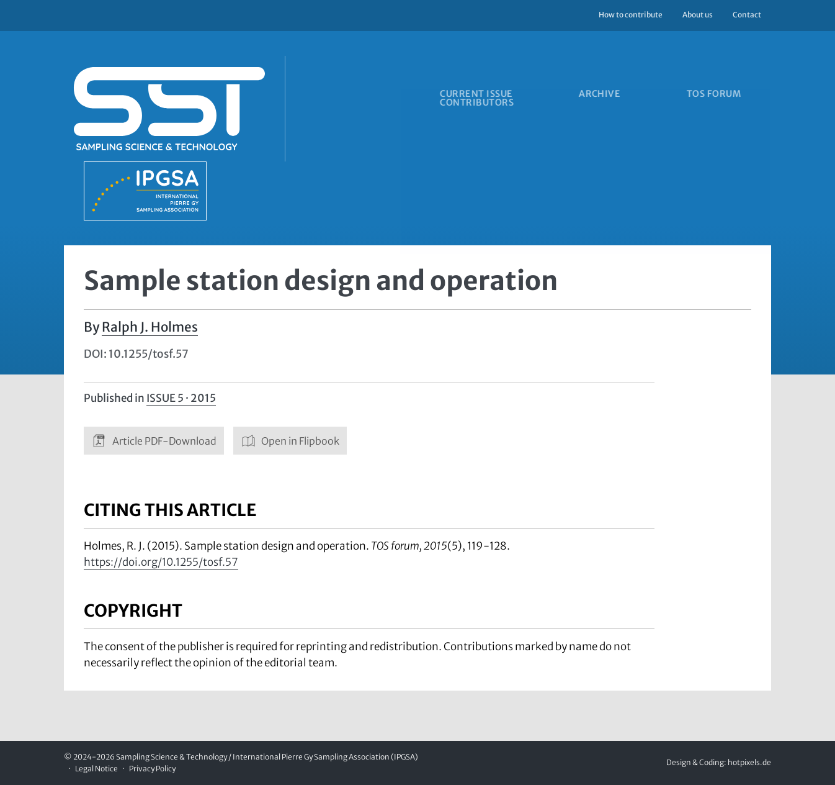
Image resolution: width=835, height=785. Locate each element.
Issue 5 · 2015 (181, 398)
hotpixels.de (749, 763)
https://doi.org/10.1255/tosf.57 (161, 562)
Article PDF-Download (154, 440)
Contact (747, 14)
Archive (609, 95)
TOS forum (734, 95)
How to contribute (631, 14)
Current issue (475, 95)
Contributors (475, 106)
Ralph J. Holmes (150, 327)
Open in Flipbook (290, 440)
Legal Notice (96, 768)
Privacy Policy (152, 768)
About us (697, 14)
